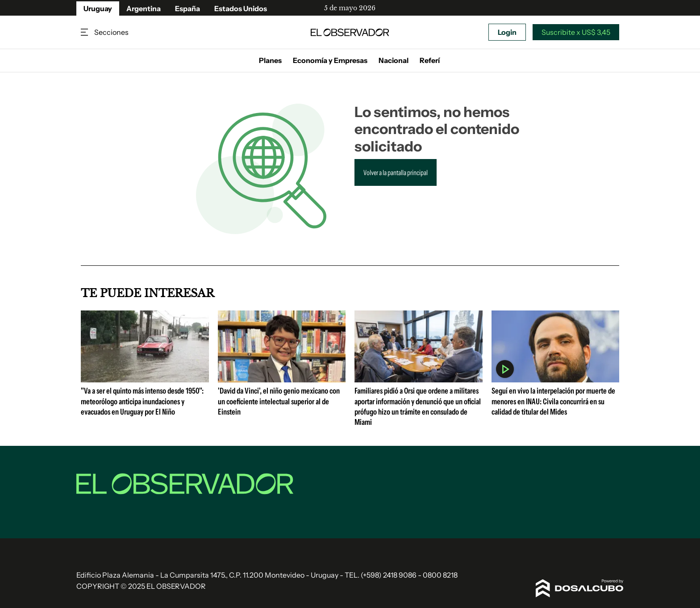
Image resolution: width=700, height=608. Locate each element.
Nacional (393, 60)
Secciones (85, 32)
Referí (430, 60)
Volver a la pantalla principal (395, 172)
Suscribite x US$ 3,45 (576, 32)
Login (507, 32)
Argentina (143, 8)
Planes (270, 60)
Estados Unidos (240, 8)
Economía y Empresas (330, 60)
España (187, 8)
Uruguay (97, 8)
